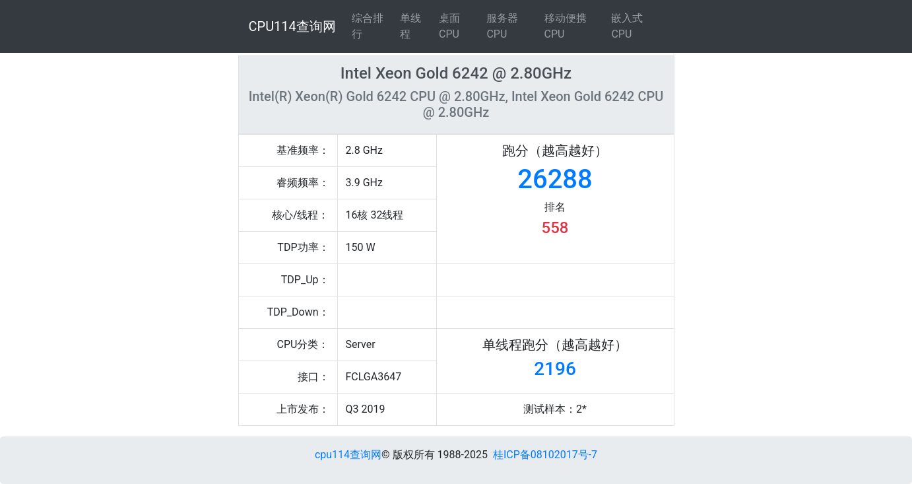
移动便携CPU (565, 26)
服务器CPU (502, 26)
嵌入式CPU (627, 26)
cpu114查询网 (348, 454)
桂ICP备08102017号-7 (545, 454)
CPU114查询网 (292, 26)
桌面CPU (449, 26)
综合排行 (367, 26)
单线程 (410, 26)
